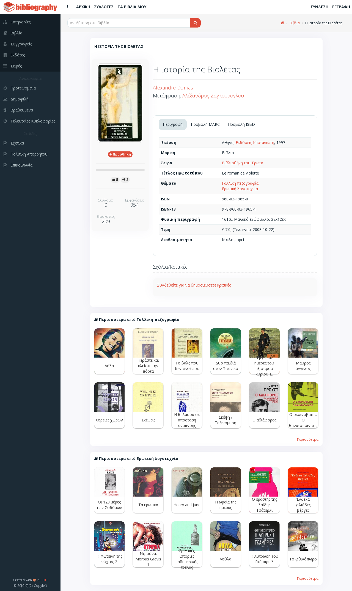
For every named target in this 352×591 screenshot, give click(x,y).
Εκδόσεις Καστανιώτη (255, 142)
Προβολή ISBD (241, 124)
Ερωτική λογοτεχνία (240, 188)
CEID (44, 580)
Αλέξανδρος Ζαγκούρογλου (213, 95)
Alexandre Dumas (173, 87)
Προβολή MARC (205, 124)
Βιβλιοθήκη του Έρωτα (242, 162)
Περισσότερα (307, 439)
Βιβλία (295, 23)
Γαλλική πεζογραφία (240, 183)
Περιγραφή (173, 124)
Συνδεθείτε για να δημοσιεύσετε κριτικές (194, 285)
